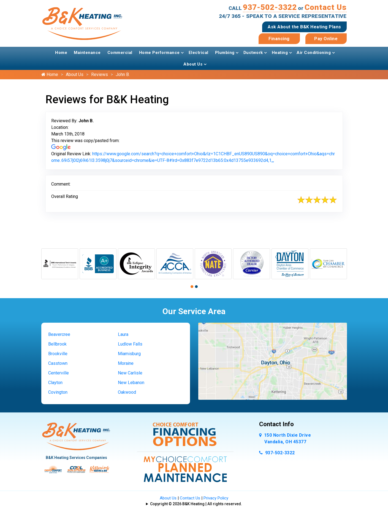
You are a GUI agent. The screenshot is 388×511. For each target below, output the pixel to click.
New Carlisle (130, 373)
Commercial (119, 52)
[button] (192, 286)
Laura (123, 334)
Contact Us (326, 7)
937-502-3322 (270, 7)
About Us (192, 64)
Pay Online (326, 38)
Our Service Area (194, 311)
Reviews (99, 74)
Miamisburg (129, 353)
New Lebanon (131, 382)
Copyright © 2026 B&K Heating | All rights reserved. (196, 504)
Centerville (58, 373)
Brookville (57, 353)
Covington (57, 392)
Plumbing (225, 52)
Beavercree (59, 334)
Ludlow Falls (130, 344)
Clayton (55, 382)
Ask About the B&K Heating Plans (304, 26)
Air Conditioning (314, 52)
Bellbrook (57, 344)
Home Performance (159, 52)
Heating (280, 52)
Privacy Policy (216, 498)
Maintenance (87, 52)
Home (61, 52)
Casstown (57, 363)
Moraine (126, 363)
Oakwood (127, 392)
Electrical (198, 52)
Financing (279, 38)
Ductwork (253, 52)
